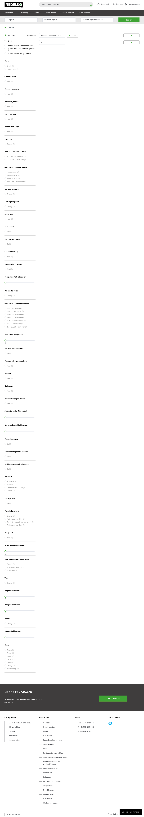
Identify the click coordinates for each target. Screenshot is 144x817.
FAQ (45, 749)
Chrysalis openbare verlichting (55, 757)
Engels (11, 194)
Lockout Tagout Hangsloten (19, 53)
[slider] (20, 283)
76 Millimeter (13, 178)
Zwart (10, 656)
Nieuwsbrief (47, 799)
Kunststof (12, 482)
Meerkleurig (13, 669)
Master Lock (13, 69)
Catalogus (47, 777)
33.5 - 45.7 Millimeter (16, 182)
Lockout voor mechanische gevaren (21, 49)
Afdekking (12, 570)
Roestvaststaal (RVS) (16, 488)
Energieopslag (14, 740)
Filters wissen (31, 35)
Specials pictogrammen (52, 740)
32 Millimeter (13, 175)
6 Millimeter (13, 172)
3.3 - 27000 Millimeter (17, 327)
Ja (9, 232)
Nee (10, 82)
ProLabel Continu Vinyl (52, 781)
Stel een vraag (113, 698)
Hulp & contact (68, 13)
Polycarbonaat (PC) (16, 525)
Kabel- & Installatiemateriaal (20, 723)
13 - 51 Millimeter (15, 324)
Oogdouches (48, 786)
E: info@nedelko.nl (85, 731)
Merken (46, 731)
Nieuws (36, 13)
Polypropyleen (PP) (16, 519)
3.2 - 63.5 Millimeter (16, 157)
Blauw (10, 650)
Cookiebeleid (48, 744)
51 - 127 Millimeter (15, 311)
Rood (10, 653)
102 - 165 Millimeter (16, 314)
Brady (10, 66)
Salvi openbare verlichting (53, 753)
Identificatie (13, 736)
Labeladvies (47, 773)
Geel (10, 663)
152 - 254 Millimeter (16, 318)
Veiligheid (12, 731)
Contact (46, 723)
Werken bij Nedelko (50, 803)
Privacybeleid (113, 814)
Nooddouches (48, 790)
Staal (10, 269)
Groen (10, 659)
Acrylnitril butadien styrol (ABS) (20, 522)
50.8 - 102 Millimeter (16, 160)
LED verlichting (14, 727)
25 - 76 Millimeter (15, 308)
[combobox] (66, 4)
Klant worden (84, 13)
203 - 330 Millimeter (16, 321)
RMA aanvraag (48, 794)
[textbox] (66, 4)
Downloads (47, 736)
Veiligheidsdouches (50, 768)
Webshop (24, 13)
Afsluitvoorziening (15, 567)
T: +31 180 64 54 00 (86, 727)
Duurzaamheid (50, 13)
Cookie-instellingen (131, 812)
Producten (8, 13)
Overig (11, 144)
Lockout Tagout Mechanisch (20, 46)
